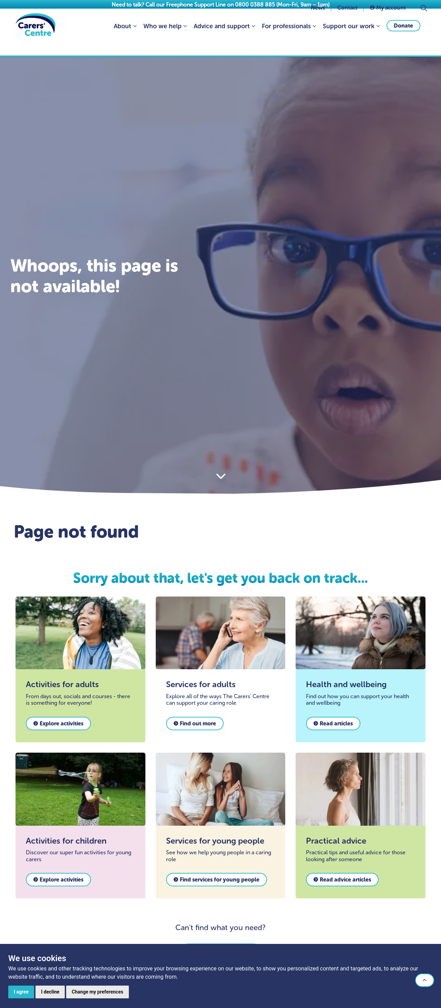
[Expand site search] (424, 24)
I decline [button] (50, 992)
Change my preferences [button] (97, 992)
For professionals (286, 42)
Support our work (349, 42)
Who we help (162, 42)
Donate (403, 42)
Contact (347, 24)
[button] (424, 980)
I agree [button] (21, 992)
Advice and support (222, 42)
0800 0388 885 (255, 4)
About (122, 42)
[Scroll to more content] (220, 476)
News (318, 24)
